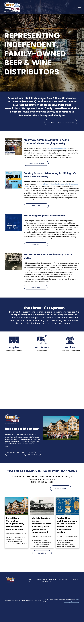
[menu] (79, 6)
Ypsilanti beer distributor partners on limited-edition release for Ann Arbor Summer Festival (67, 525)
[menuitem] (31, 579)
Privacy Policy (75, 602)
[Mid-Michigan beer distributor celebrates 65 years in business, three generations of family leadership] (42, 506)
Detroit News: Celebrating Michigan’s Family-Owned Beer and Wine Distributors (15, 524)
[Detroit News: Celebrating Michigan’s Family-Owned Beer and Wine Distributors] (16, 506)
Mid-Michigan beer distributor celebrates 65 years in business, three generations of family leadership (41, 525)
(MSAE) (26, 186)
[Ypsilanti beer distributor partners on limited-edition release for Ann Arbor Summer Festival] (67, 506)
